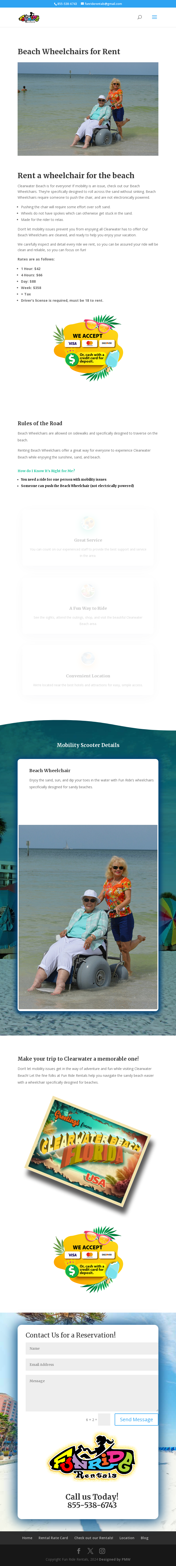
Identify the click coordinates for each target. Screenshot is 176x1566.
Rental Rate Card (53, 1537)
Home (27, 1537)
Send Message (136, 1419)
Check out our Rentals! (93, 1537)
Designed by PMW (115, 1559)
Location (127, 1537)
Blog (144, 1537)
